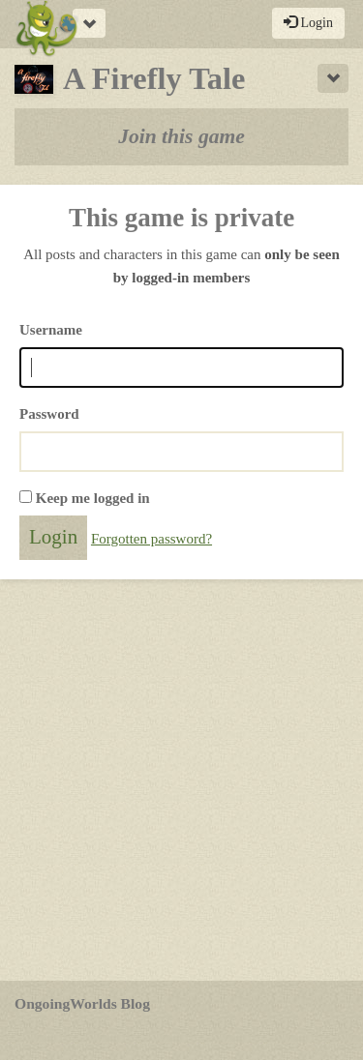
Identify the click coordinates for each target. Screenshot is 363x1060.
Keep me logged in (93, 498)
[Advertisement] (181, 780)
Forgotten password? (151, 538)
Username (50, 330)
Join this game (181, 136)
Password (49, 414)
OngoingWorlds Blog (82, 1003)
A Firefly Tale (130, 78)
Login (308, 22)
